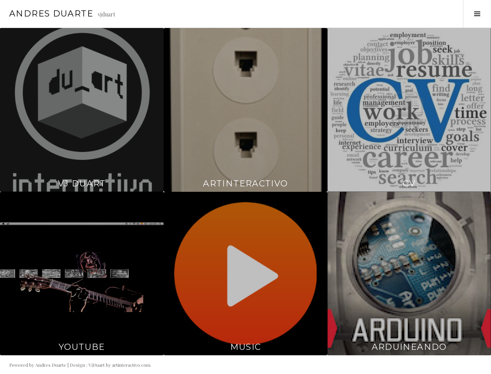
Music (245, 347)
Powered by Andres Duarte (37, 365)
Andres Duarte (51, 13)
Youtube (82, 347)
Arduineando (409, 347)
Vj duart (82, 183)
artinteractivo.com (131, 365)
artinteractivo (245, 183)
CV (409, 183)
